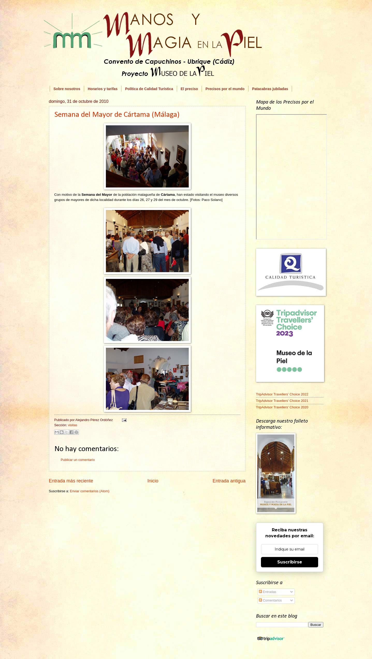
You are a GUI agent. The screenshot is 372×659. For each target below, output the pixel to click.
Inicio (152, 480)
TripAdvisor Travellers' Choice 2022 (282, 394)
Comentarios (270, 600)
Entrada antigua (229, 480)
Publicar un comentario (78, 460)
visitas (72, 425)
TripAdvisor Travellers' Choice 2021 (282, 401)
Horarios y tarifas (103, 89)
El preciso (189, 89)
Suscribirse (289, 562)
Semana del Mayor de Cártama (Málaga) (116, 115)
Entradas (267, 592)
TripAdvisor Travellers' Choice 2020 (282, 407)
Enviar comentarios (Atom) (89, 491)
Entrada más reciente (71, 480)
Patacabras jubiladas (270, 89)
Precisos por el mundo (225, 89)
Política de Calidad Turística (149, 89)
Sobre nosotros (67, 89)
